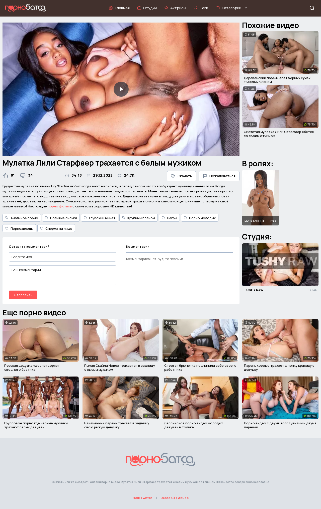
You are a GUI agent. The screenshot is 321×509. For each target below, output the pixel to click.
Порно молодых (200, 218)
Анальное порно (21, 218)
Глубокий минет (99, 218)
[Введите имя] (62, 257)
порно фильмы (60, 206)
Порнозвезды (19, 228)
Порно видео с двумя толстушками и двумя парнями (280, 425)
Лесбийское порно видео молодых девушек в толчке (193, 425)
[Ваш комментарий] (62, 275)
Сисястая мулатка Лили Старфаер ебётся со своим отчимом (279, 134)
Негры (169, 218)
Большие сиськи (61, 218)
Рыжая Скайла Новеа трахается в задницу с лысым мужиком (119, 367)
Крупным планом (138, 218)
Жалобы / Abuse (175, 497)
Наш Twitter (142, 497)
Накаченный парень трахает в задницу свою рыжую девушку (116, 425)
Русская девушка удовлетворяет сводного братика (32, 367)
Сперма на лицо (56, 228)
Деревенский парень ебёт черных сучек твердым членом (277, 80)
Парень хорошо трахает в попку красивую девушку (279, 367)
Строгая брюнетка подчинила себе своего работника (200, 367)
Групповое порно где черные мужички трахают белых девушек (36, 425)
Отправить (23, 295)
